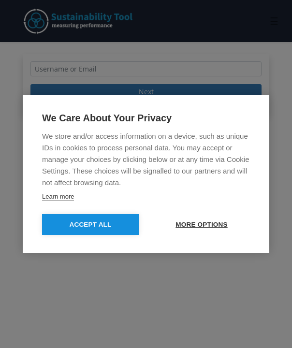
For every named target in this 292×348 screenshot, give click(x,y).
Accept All (91, 224)
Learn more (58, 196)
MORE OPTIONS (201, 224)
